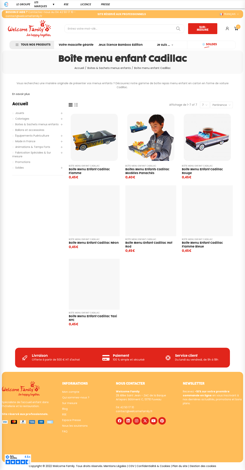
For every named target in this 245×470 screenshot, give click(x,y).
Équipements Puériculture (32, 136)
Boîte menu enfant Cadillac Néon (94, 242)
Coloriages (22, 119)
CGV (131, 466)
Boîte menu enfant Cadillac (84, 165)
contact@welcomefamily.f (134, 411)
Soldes (19, 168)
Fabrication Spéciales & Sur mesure (31, 154)
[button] (23, 4)
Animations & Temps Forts (32, 147)
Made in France (25, 141)
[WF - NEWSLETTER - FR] (210, 430)
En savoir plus (21, 94)
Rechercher (178, 28)
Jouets (19, 113)
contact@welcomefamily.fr (24, 16)
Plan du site (180, 466)
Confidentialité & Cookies (153, 466)
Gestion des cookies (203, 466)
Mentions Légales (115, 466)
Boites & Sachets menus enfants (37, 124)
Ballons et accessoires (29, 130)
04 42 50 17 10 (64, 12)
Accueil (20, 104)
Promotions (22, 162)
